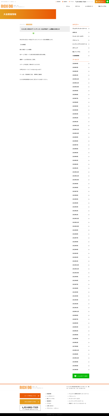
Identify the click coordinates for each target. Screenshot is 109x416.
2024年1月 (75, 168)
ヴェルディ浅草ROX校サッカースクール (79, 393)
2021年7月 (75, 284)
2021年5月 (75, 292)
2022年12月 (76, 218)
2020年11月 (76, 311)
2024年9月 (75, 137)
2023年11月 (76, 176)
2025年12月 (76, 79)
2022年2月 (75, 257)
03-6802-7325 (81, 1)
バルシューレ (76, 40)
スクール (77, 6)
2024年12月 (76, 125)
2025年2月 (75, 117)
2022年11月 (76, 222)
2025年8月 (75, 94)
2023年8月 (75, 187)
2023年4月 (75, 203)
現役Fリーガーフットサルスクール (77, 403)
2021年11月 (76, 269)
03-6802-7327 (82, 388)
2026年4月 (75, 63)
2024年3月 (75, 160)
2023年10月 (76, 179)
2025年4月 (75, 110)
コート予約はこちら (30, 396)
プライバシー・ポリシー (53, 408)
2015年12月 (76, 358)
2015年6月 (75, 365)
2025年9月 (75, 90)
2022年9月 (75, 230)
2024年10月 (76, 133)
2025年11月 (76, 83)
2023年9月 (75, 183)
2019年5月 (75, 338)
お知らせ (75, 32)
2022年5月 (75, 245)
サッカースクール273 (78, 36)
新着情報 (58, 1)
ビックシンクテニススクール (80, 44)
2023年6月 (75, 195)
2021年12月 (76, 265)
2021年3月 (75, 300)
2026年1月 (75, 75)
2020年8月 (75, 315)
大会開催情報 (29, 24)
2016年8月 (75, 354)
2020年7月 (75, 319)
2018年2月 (75, 342)
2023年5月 (75, 199)
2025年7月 (75, 98)
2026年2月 (75, 71)
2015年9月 (75, 362)
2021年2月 (75, 303)
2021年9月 (75, 276)
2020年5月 (75, 323)
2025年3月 (75, 114)
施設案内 (65, 1)
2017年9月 (75, 346)
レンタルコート (89, 6)
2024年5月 (75, 152)
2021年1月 (75, 307)
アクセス (72, 1)
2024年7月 (75, 145)
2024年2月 (75, 164)
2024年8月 (75, 141)
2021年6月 (75, 288)
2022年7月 (75, 238)
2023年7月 (75, 191)
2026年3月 (75, 67)
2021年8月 (75, 280)
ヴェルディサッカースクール (80, 28)
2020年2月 (75, 331)
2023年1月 (75, 214)
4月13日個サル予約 (30, 402)
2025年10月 (76, 86)
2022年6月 (75, 241)
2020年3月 (75, 327)
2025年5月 (75, 106)
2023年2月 (75, 210)
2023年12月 (76, 172)
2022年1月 (75, 261)
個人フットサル (102, 6)
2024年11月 (76, 129)
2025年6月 (75, 102)
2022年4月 (75, 249)
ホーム (68, 6)
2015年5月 (75, 369)
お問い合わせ (100, 1)
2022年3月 (75, 253)
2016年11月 (76, 350)
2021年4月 (75, 296)
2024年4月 (75, 156)
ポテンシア (75, 48)
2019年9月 (75, 334)
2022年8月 (75, 234)
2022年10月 (76, 226)
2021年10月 (76, 272)
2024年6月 (75, 148)
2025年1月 (75, 121)
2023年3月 (75, 207)
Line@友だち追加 (81, 376)
